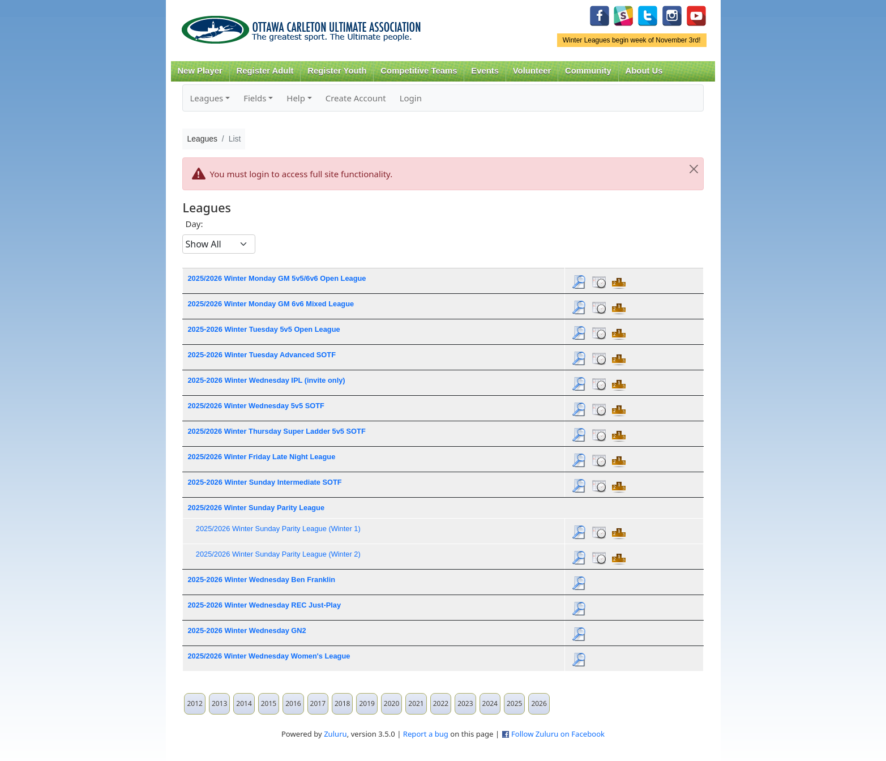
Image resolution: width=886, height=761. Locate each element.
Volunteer (532, 70)
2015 (268, 703)
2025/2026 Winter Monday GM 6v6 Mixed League (270, 304)
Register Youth (336, 70)
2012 (194, 703)
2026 (538, 703)
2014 (243, 703)
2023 (465, 703)
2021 (415, 703)
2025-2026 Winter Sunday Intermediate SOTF (264, 482)
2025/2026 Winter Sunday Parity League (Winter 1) (278, 528)
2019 (366, 703)
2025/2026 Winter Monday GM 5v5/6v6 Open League (276, 278)
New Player (199, 70)
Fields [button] (254, 98)
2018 (342, 703)
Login (411, 98)
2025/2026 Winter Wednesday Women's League (268, 656)
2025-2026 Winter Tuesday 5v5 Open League (263, 329)
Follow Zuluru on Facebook (558, 734)
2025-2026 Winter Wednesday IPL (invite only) (266, 380)
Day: (194, 223)
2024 (490, 703)
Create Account (356, 98)
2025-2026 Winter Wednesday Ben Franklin (261, 579)
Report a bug (425, 734)
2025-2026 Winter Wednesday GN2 (246, 630)
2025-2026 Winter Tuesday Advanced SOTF (261, 354)
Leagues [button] (206, 98)
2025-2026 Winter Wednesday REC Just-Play (264, 605)
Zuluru (335, 734)
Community (588, 70)
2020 (391, 703)
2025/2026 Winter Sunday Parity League (255, 507)
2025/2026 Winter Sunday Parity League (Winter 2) (278, 554)
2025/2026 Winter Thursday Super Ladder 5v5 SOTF (276, 431)
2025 (514, 703)
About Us (644, 70)
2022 (440, 703)
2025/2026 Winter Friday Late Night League (261, 456)
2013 (219, 703)
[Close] (694, 169)
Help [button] (295, 98)
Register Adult (264, 70)
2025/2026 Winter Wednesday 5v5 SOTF (255, 405)
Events (485, 70)
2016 (293, 703)
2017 (318, 703)
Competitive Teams (418, 70)
